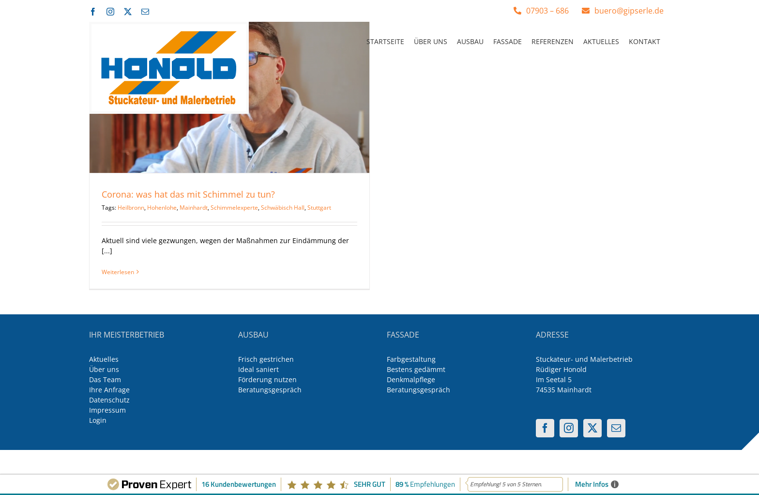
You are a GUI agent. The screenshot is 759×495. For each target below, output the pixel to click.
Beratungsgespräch (270, 389)
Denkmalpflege (411, 379)
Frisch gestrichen (266, 359)
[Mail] (616, 428)
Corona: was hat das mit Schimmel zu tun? (188, 194)
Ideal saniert (258, 369)
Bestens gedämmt (416, 369)
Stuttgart (319, 207)
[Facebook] (545, 428)
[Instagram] (569, 428)
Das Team (105, 379)
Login (97, 420)
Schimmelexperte (234, 207)
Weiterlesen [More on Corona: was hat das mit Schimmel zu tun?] (118, 272)
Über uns (104, 369)
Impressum (107, 410)
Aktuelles (104, 359)
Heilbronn (131, 207)
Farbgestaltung (411, 359)
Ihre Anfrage (109, 389)
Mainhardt (194, 207)
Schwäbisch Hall (282, 207)
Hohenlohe (162, 207)
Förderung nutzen (267, 379)
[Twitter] (592, 428)
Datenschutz (109, 399)
